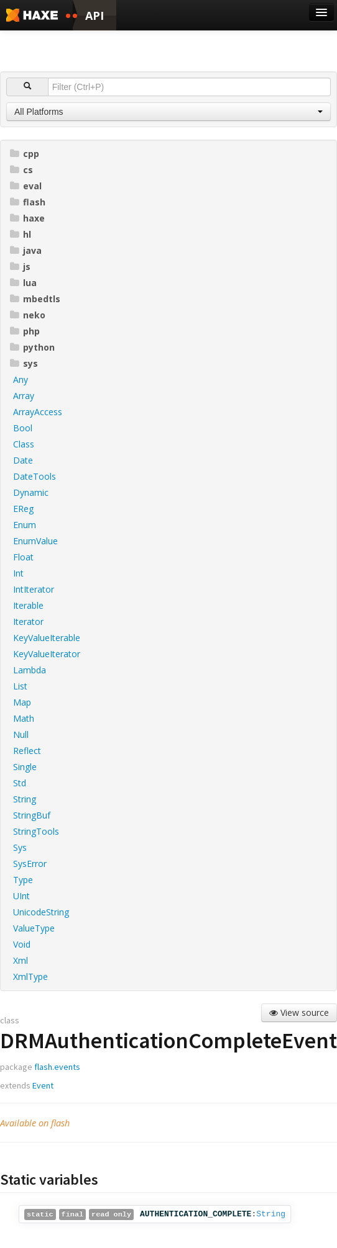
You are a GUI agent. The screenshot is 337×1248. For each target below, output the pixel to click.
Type (23, 880)
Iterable (28, 605)
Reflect (27, 750)
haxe (27, 218)
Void (21, 944)
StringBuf (31, 815)
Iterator (28, 621)
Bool (22, 428)
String (24, 799)
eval (26, 186)
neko (27, 315)
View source (299, 1012)
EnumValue (35, 541)
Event (42, 1085)
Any (20, 379)
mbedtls (35, 299)
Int (18, 573)
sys (24, 363)
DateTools (34, 476)
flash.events (57, 1066)
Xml (20, 960)
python (32, 347)
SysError (30, 863)
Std (19, 783)
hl (20, 234)
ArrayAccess (37, 412)
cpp (24, 153)
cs (21, 170)
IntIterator (33, 589)
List (20, 686)
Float (23, 557)
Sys (20, 847)
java (26, 250)
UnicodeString (41, 912)
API (94, 15)
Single (25, 767)
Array (23, 396)
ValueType (34, 928)
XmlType (30, 976)
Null (21, 734)
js (20, 266)
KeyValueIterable (46, 638)
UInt (21, 896)
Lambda (29, 670)
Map (22, 702)
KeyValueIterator (46, 654)
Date (23, 460)
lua (23, 283)
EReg (23, 508)
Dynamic (30, 492)
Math (23, 718)
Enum (24, 525)
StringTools (36, 831)
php (25, 331)
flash (27, 202)
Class (23, 444)
